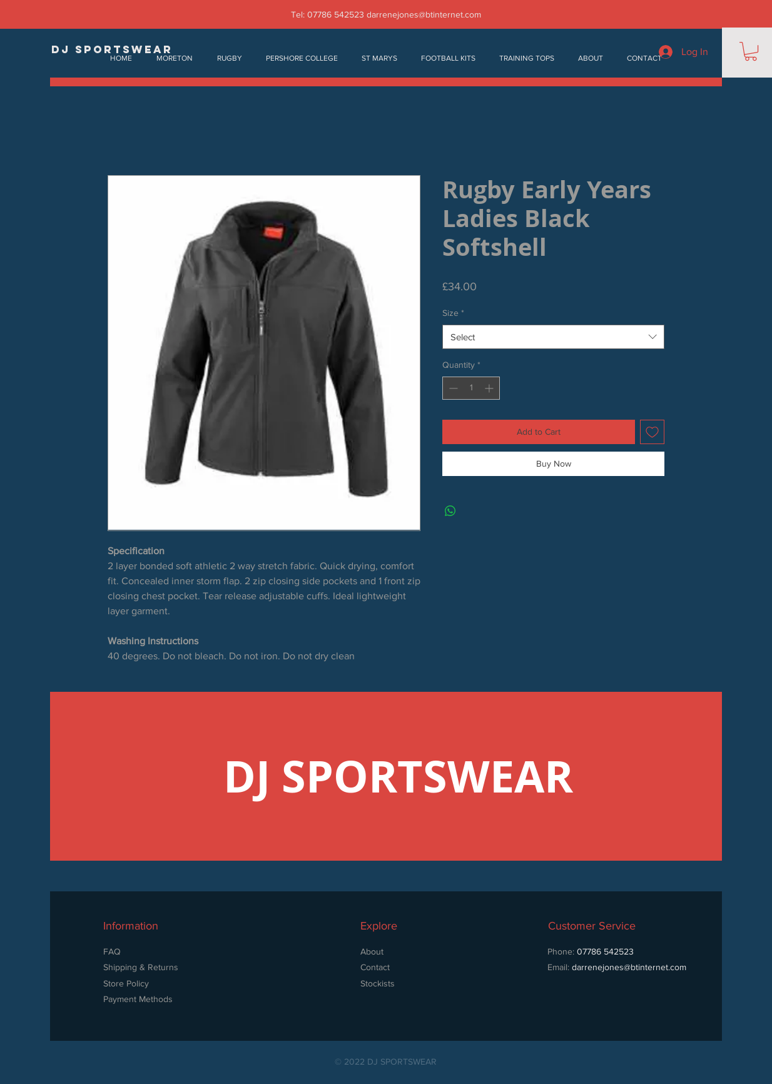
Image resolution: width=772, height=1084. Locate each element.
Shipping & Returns (140, 967)
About (371, 951)
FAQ (112, 951)
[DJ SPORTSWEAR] (112, 50)
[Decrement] (452, 388)
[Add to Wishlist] (652, 432)
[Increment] (490, 388)
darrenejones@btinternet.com (424, 14)
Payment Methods (138, 999)
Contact (375, 967)
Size (453, 313)
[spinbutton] (471, 388)
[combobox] (553, 337)
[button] (750, 51)
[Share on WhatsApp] (450, 511)
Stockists (377, 983)
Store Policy (127, 983)
